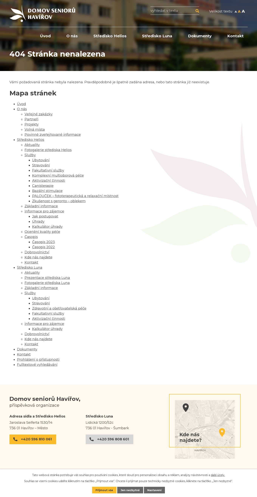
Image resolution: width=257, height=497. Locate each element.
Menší (236, 11)
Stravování (41, 165)
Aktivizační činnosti (48, 181)
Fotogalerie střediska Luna (47, 283)
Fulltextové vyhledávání (37, 365)
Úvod (45, 36)
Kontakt (235, 36)
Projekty (32, 124)
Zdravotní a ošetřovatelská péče (59, 308)
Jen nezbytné (130, 490)
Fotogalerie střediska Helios (48, 150)
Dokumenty (200, 36)
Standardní (239, 11)
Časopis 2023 (43, 242)
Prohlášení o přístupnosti (38, 359)
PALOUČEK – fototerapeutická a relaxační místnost (75, 196)
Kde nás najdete (38, 257)
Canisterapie (43, 186)
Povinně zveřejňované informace (53, 135)
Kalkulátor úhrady (47, 227)
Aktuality (32, 145)
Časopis (31, 237)
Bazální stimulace (47, 191)
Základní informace (41, 206)
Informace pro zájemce (44, 211)
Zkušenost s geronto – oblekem (59, 201)
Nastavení (155, 490)
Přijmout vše (104, 490)
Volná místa (35, 129)
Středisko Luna (157, 36)
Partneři (31, 119)
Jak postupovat (45, 216)
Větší (243, 11)
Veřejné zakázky (39, 114)
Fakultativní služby (48, 170)
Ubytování (41, 160)
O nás (72, 36)
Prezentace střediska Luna (47, 278)
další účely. (218, 475)
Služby (30, 155)
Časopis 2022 (43, 247)
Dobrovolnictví (37, 252)
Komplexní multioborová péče (58, 175)
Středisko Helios (110, 36)
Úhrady (38, 221)
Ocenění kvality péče (42, 232)
